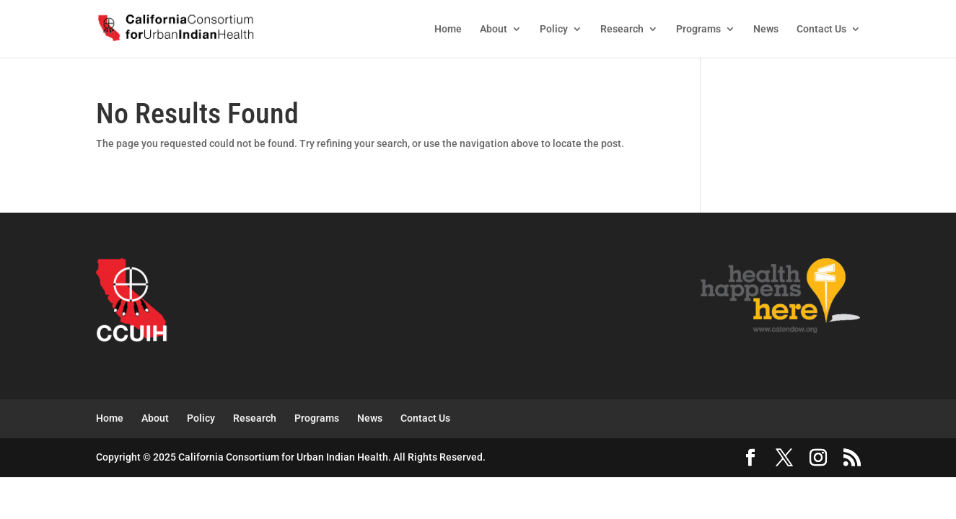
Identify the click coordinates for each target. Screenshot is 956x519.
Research (622, 29)
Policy (554, 29)
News (766, 29)
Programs (698, 29)
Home (448, 29)
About (493, 29)
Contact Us (821, 29)
